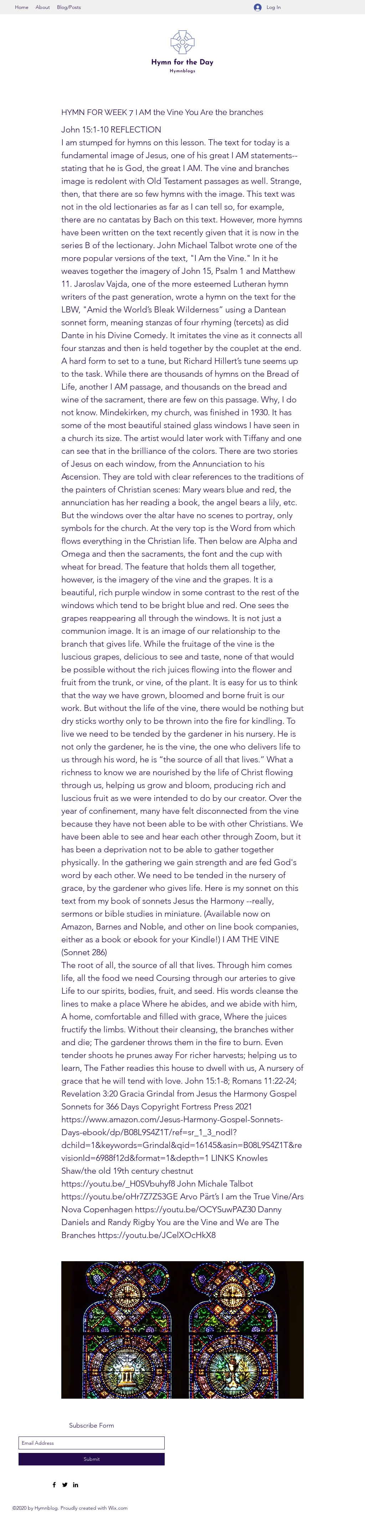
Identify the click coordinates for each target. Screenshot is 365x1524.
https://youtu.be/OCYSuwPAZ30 (195, 1209)
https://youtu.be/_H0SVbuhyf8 (118, 1183)
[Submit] (92, 1459)
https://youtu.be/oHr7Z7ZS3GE (119, 1196)
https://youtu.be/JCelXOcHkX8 (157, 1235)
